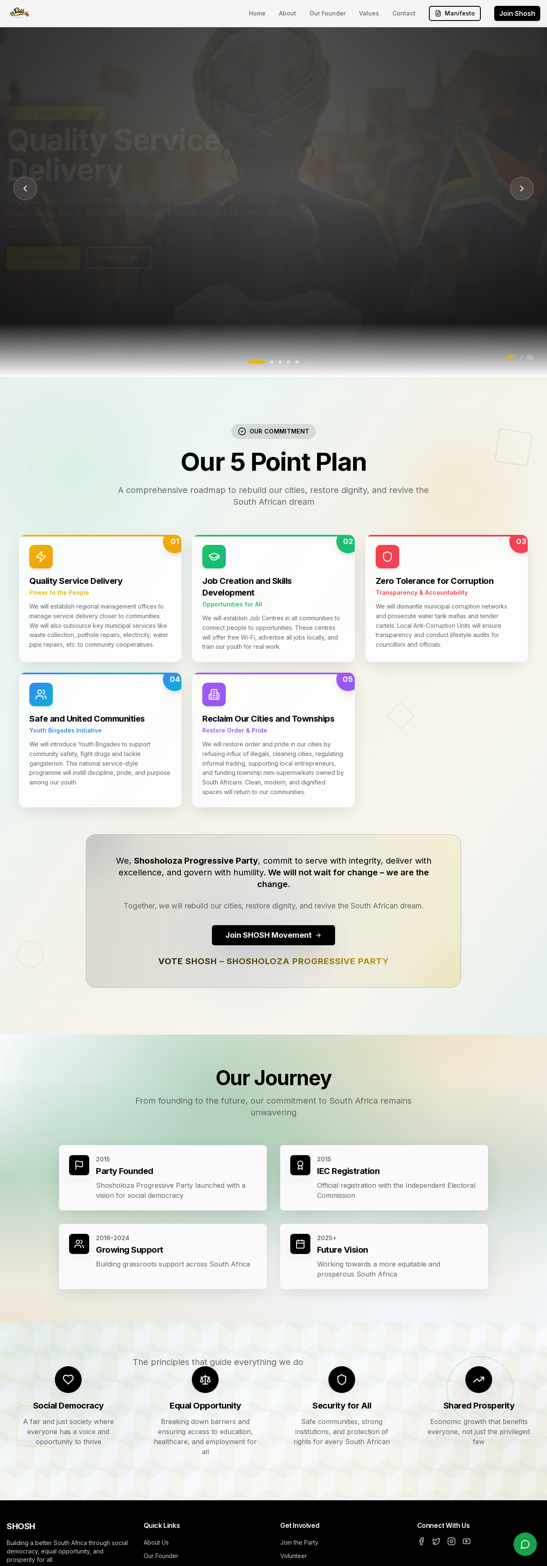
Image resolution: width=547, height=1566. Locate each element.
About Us (156, 1542)
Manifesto (455, 13)
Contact (403, 13)
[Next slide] (522, 188)
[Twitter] (436, 1541)
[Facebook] (421, 1541)
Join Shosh (517, 13)
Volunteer (293, 1555)
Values (369, 13)
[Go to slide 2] (272, 362)
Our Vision (119, 257)
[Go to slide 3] (280, 362)
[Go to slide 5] (297, 362)
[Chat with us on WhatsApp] (525, 1544)
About (287, 13)
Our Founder (328, 13)
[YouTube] (466, 1541)
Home (257, 13)
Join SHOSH (43, 257)
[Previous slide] (25, 188)
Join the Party (299, 1542)
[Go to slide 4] (288, 362)
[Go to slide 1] (256, 362)
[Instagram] (451, 1541)
